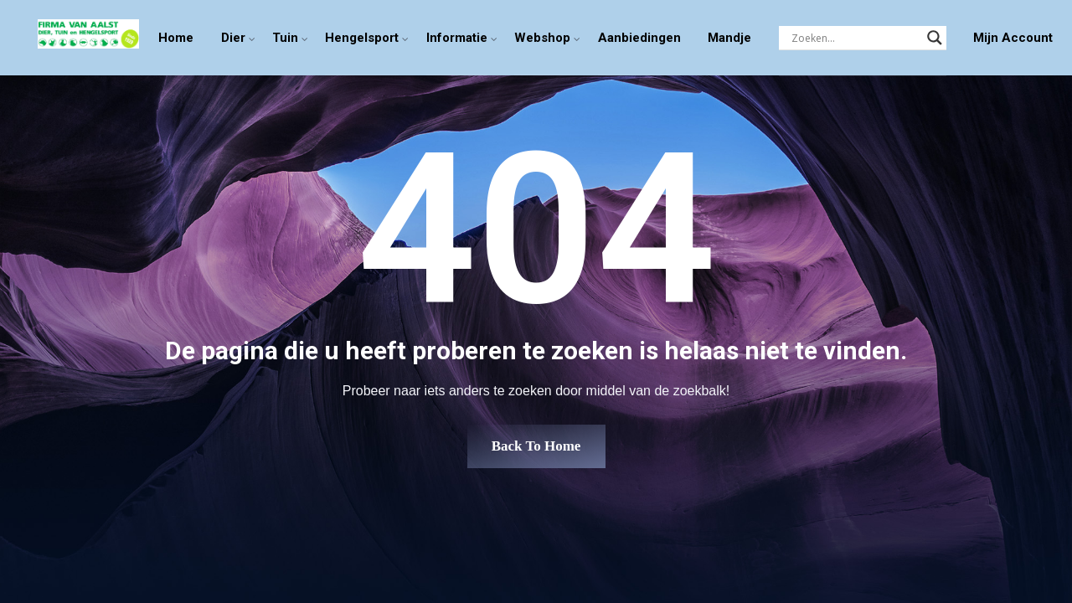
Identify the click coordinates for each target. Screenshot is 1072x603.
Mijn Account (1013, 37)
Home (175, 37)
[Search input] (855, 37)
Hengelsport (362, 37)
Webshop (542, 37)
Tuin (285, 37)
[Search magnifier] (934, 37)
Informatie (456, 37)
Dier (233, 37)
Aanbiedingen (639, 37)
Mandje (729, 37)
